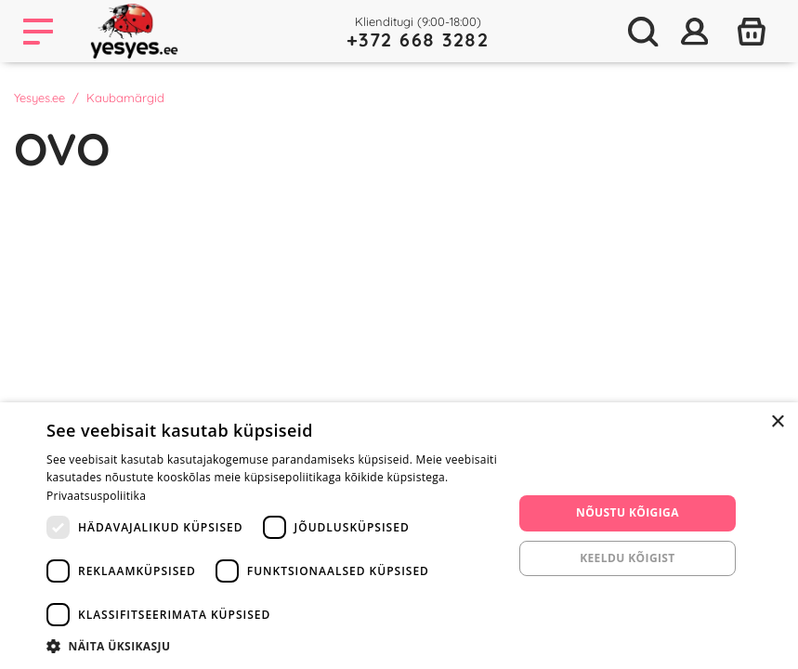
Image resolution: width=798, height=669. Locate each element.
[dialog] (399, 535)
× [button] (777, 422)
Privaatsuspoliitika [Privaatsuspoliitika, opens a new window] (96, 496)
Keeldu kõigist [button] (627, 558)
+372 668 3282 (418, 39)
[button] (272, 645)
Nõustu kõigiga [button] (627, 512)
